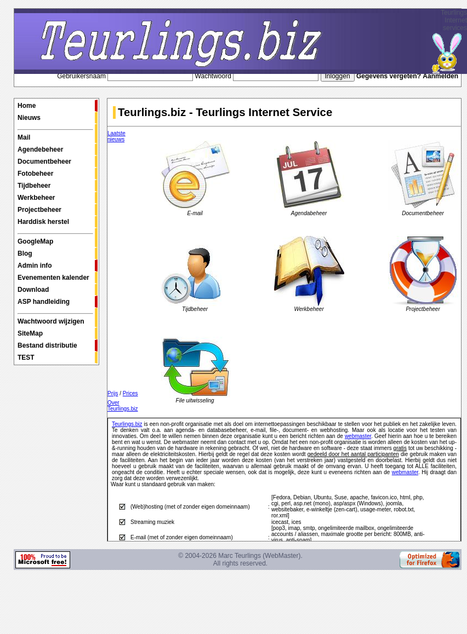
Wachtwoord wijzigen (55, 319)
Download (33, 289)
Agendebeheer (40, 149)
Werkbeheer (36, 197)
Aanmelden (440, 76)
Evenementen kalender (53, 277)
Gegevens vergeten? (388, 76)
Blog (25, 253)
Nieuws (29, 118)
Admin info (35, 265)
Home (27, 105)
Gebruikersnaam (81, 76)
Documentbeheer (44, 161)
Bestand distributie (47, 345)
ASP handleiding (44, 302)
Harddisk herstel (43, 222)
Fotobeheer (35, 173)
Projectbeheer (39, 210)
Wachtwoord (213, 76)
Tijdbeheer (34, 185)
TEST (26, 357)
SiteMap (30, 333)
